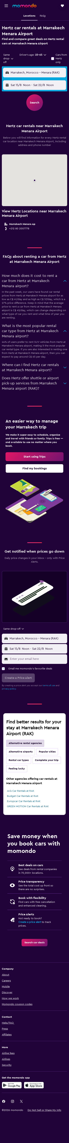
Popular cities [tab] (47, 751)
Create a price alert (29, 922)
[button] (6, 6)
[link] (34, 456)
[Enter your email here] (37, 658)
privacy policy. (9, 689)
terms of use (49, 685)
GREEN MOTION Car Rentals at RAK (28, 806)
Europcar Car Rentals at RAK (23, 801)
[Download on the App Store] (34, 1085)
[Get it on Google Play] (12, 1085)
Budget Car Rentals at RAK (22, 796)
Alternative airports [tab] (21, 751)
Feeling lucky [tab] (17, 768)
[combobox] (8, 58)
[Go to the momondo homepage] (24, 5)
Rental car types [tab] (19, 760)
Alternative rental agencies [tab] (25, 743)
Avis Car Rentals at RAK (20, 791)
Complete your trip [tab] (47, 760)
